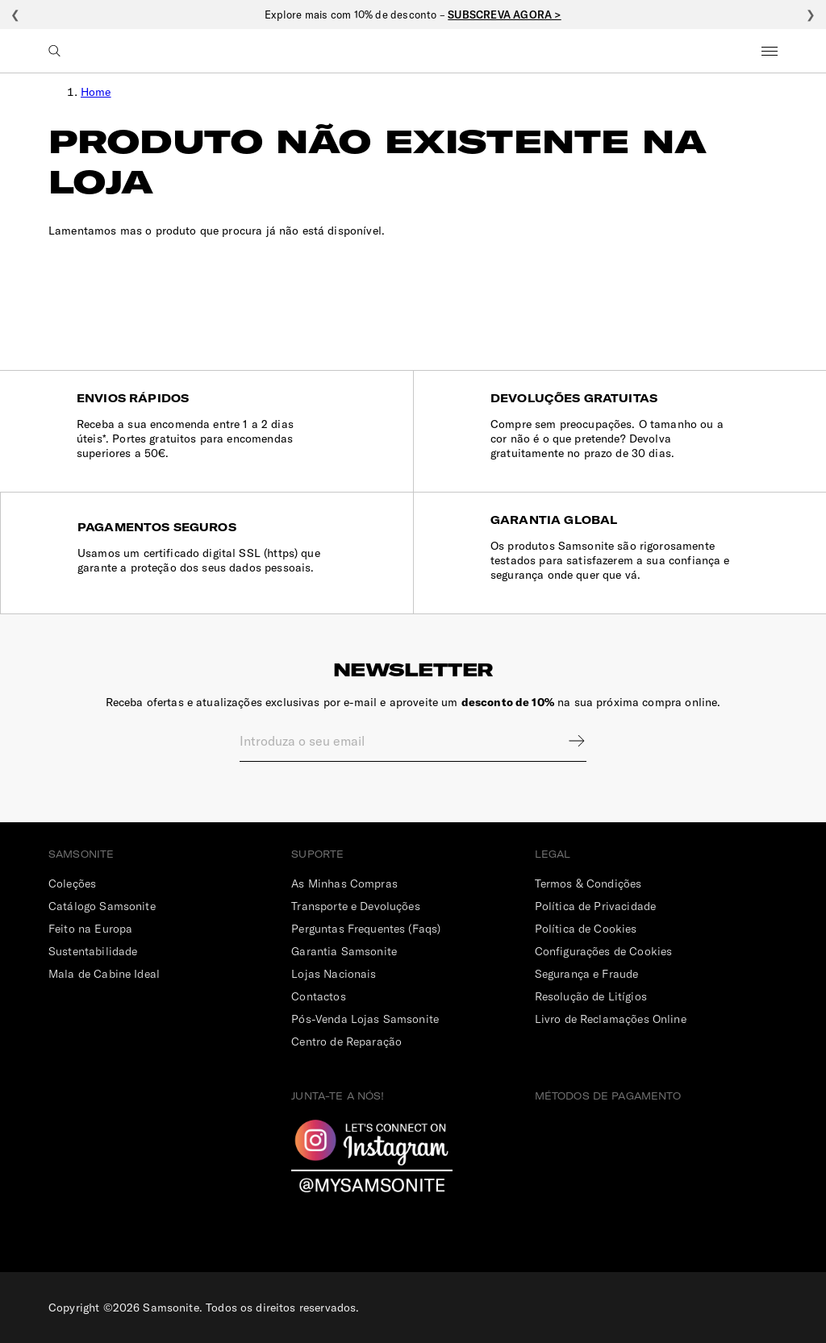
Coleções (72, 883)
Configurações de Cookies (604, 951)
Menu (769, 51)
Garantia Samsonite (344, 951)
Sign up (566, 741)
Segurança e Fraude (587, 974)
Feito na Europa (90, 928)
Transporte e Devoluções (355, 906)
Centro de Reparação (346, 1041)
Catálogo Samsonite (102, 906)
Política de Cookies (586, 928)
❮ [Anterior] (15, 14)
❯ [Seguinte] (811, 14)
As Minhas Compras (344, 883)
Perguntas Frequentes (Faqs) (365, 928)
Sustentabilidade (92, 951)
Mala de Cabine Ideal (104, 974)
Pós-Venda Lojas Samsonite (365, 1019)
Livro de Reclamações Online (610, 1019)
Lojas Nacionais (333, 974)
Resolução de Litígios (591, 996)
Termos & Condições (588, 883)
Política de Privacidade (595, 906)
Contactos (318, 996)
